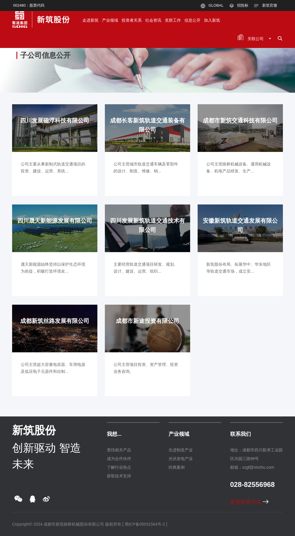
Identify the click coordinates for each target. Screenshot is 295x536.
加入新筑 (212, 20)
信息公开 (192, 20)
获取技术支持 (119, 476)
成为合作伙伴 (119, 458)
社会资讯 (153, 20)
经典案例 (177, 467)
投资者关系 (132, 20)
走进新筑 (90, 20)
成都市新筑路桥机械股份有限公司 (74, 524)
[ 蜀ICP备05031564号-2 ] (144, 524)
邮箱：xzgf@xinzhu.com (252, 467)
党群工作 (173, 20)
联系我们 (240, 434)
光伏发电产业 (181, 458)
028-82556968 (252, 484)
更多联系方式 (249, 502)
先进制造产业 (181, 450)
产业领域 (110, 20)
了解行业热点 (119, 467)
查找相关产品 (119, 450)
